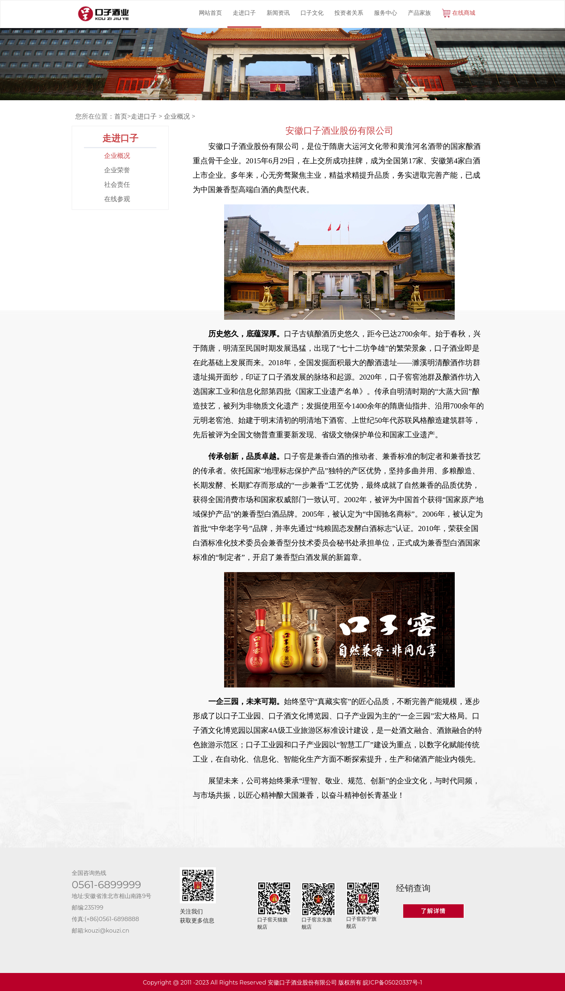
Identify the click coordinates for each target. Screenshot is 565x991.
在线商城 (458, 13)
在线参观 (117, 199)
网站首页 (210, 12)
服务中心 (385, 12)
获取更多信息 (197, 920)
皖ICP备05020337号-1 (392, 982)
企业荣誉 (117, 170)
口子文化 (312, 12)
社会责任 (117, 185)
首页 (120, 116)
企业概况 (177, 116)
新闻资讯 (278, 12)
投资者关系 (348, 12)
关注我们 (191, 911)
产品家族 (419, 12)
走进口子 (244, 12)
